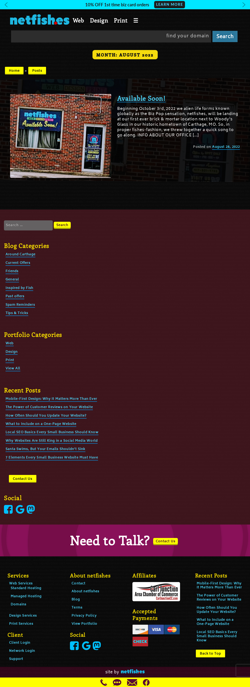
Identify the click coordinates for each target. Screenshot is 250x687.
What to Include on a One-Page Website (41, 424)
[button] (125, 4)
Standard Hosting (26, 588)
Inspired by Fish (19, 288)
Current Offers (18, 263)
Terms (77, 608)
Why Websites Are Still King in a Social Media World (52, 441)
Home (14, 71)
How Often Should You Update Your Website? (46, 416)
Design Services (23, 616)
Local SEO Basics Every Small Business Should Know (52, 432)
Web (78, 20)
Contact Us (22, 479)
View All (13, 368)
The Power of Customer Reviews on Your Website (49, 407)
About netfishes (85, 591)
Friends (12, 271)
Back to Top (210, 654)
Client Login (19, 643)
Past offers (15, 296)
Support (16, 659)
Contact (78, 583)
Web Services (21, 583)
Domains (18, 604)
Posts (37, 71)
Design (99, 20)
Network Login (22, 651)
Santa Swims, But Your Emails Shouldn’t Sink (45, 449)
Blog (76, 599)
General (12, 279)
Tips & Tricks (17, 313)
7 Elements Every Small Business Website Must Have (52, 458)
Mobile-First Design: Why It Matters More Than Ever (51, 399)
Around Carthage (20, 254)
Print (120, 20)
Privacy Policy (84, 616)
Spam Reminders (20, 305)
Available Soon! (141, 98)
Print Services (21, 624)
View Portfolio (84, 624)
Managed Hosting (26, 596)
